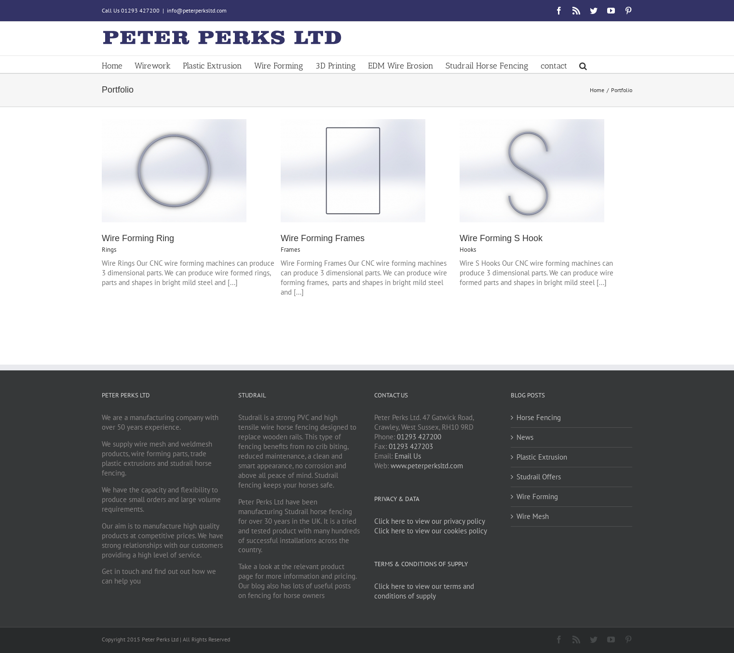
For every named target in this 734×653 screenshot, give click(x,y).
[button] (583, 64)
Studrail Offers (539, 476)
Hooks (468, 249)
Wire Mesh (533, 516)
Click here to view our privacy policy (429, 521)
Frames (290, 249)
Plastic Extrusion (542, 457)
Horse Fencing (539, 417)
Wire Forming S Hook (501, 238)
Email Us (407, 456)
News (525, 437)
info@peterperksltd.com (197, 10)
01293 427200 (419, 436)
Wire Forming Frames (323, 238)
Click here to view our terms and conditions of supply (424, 591)
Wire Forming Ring (138, 238)
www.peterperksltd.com (427, 465)
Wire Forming (537, 496)
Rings (109, 249)
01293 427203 (411, 446)
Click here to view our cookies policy (430, 530)
